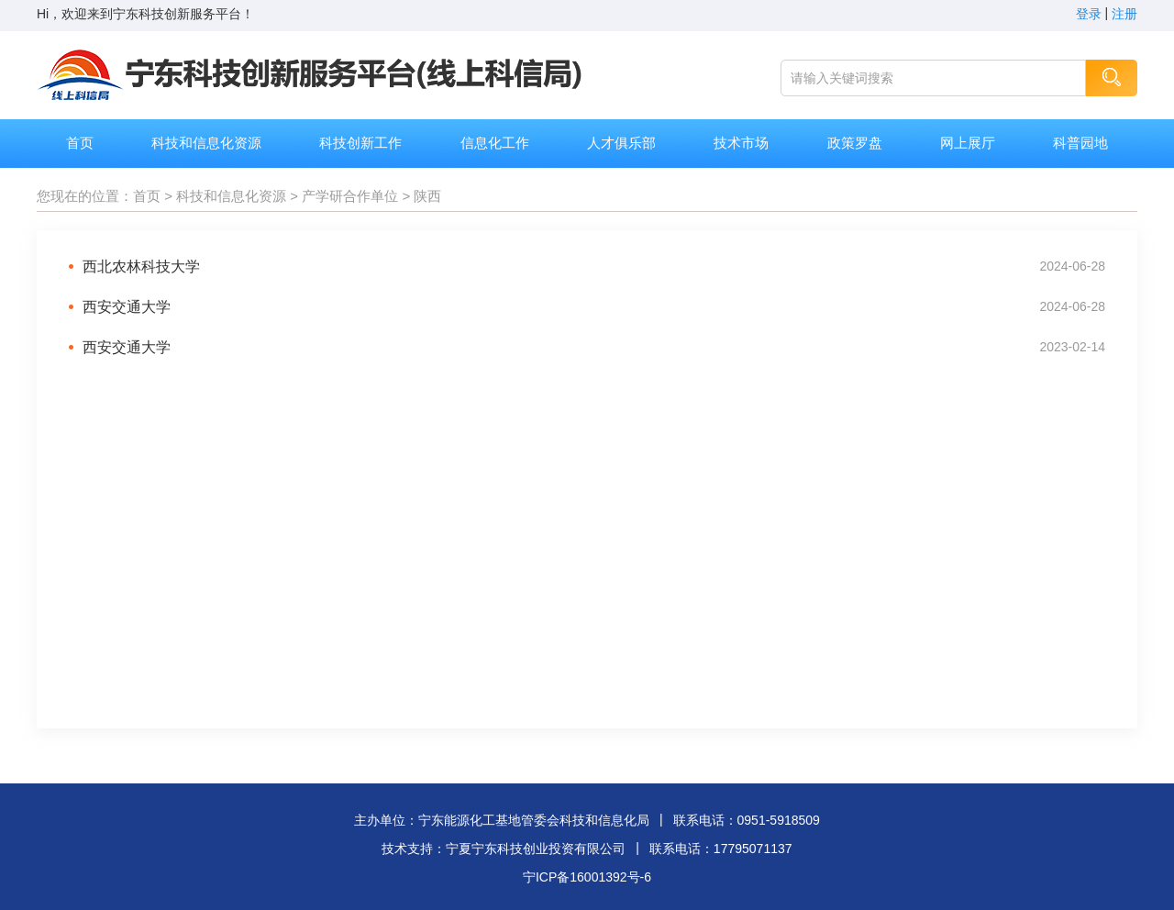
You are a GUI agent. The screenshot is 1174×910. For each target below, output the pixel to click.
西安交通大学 (127, 307)
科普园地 (1080, 142)
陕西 (427, 196)
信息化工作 (494, 142)
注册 (1124, 13)
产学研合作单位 (350, 196)
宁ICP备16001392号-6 (587, 877)
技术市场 (741, 142)
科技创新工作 (360, 142)
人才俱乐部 (621, 142)
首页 (80, 142)
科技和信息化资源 (206, 142)
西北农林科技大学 (141, 266)
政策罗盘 (854, 142)
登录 (1089, 13)
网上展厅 (967, 142)
